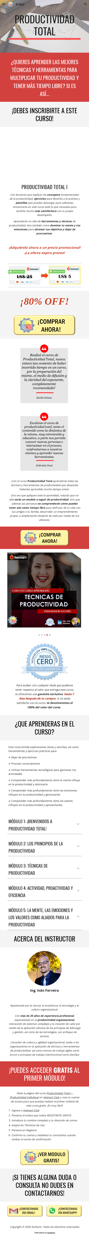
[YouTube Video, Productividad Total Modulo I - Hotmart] (44, 153)
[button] (3, 4)
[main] (44, 26)
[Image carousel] (44, 594)
